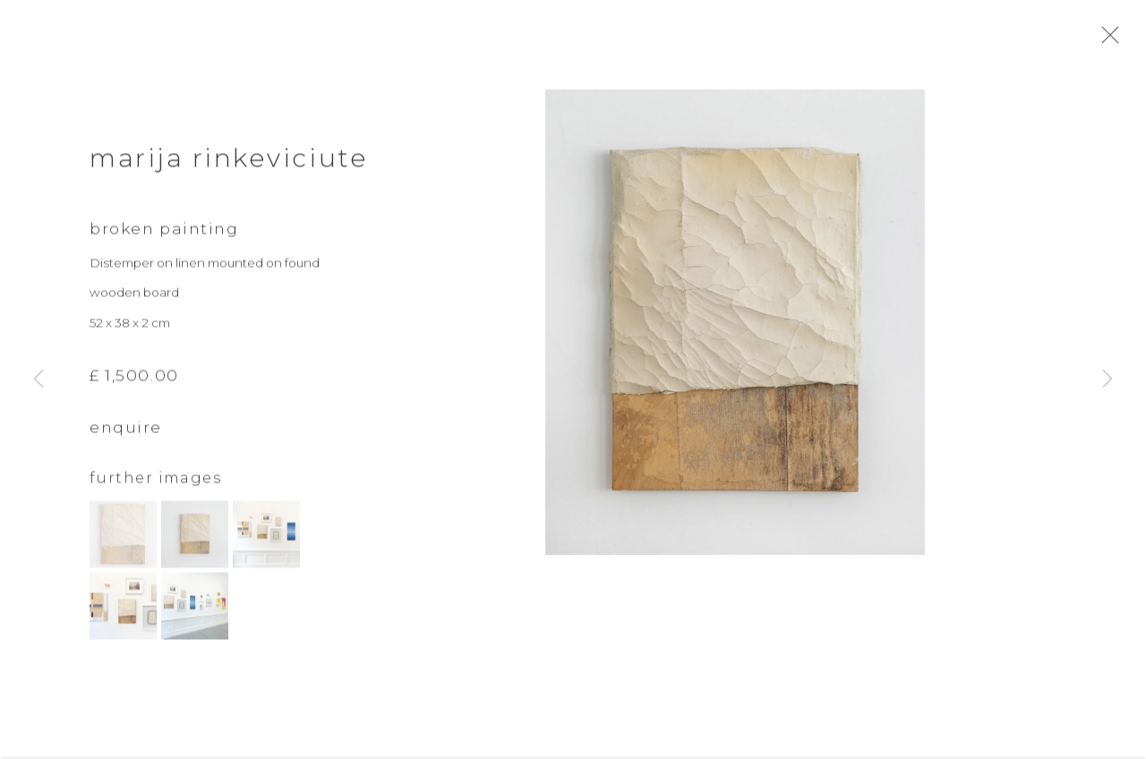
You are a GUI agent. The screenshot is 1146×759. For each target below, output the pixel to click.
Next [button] (1107, 379)
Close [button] (1113, 40)
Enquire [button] (126, 447)
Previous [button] (38, 379)
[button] (123, 553)
